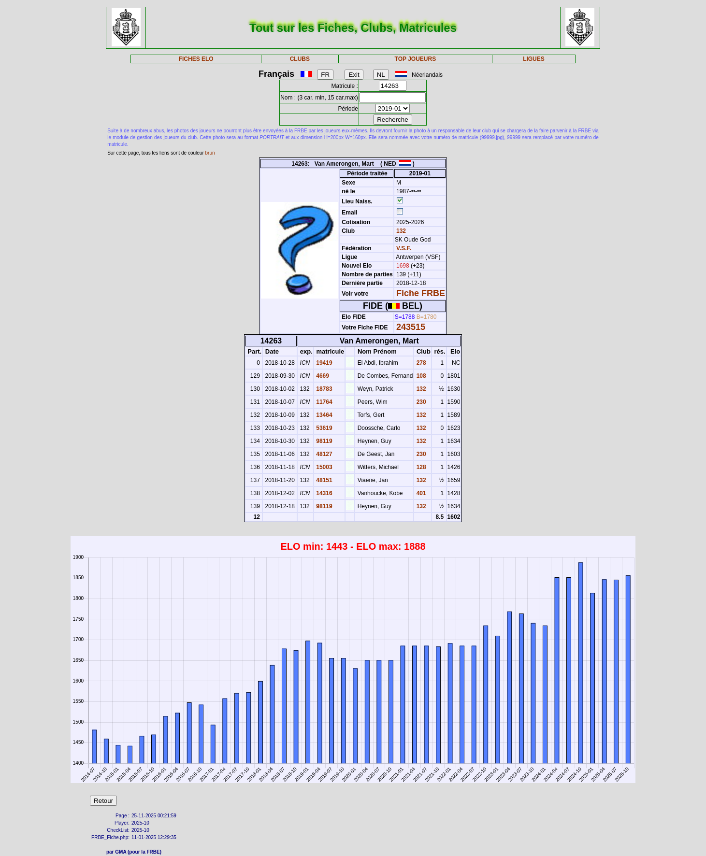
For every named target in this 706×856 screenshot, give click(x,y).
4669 (322, 375)
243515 (410, 327)
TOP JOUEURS (415, 59)
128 (420, 467)
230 (420, 402)
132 (400, 231)
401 (420, 493)
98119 (323, 441)
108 (420, 375)
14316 (323, 493)
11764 (323, 402)
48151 (323, 480)
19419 (323, 362)
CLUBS (300, 59)
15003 (323, 467)
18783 (323, 388)
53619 (323, 428)
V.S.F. (403, 248)
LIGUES (534, 59)
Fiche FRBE (420, 293)
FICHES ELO (196, 59)
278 (420, 362)
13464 (323, 415)
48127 (323, 454)
